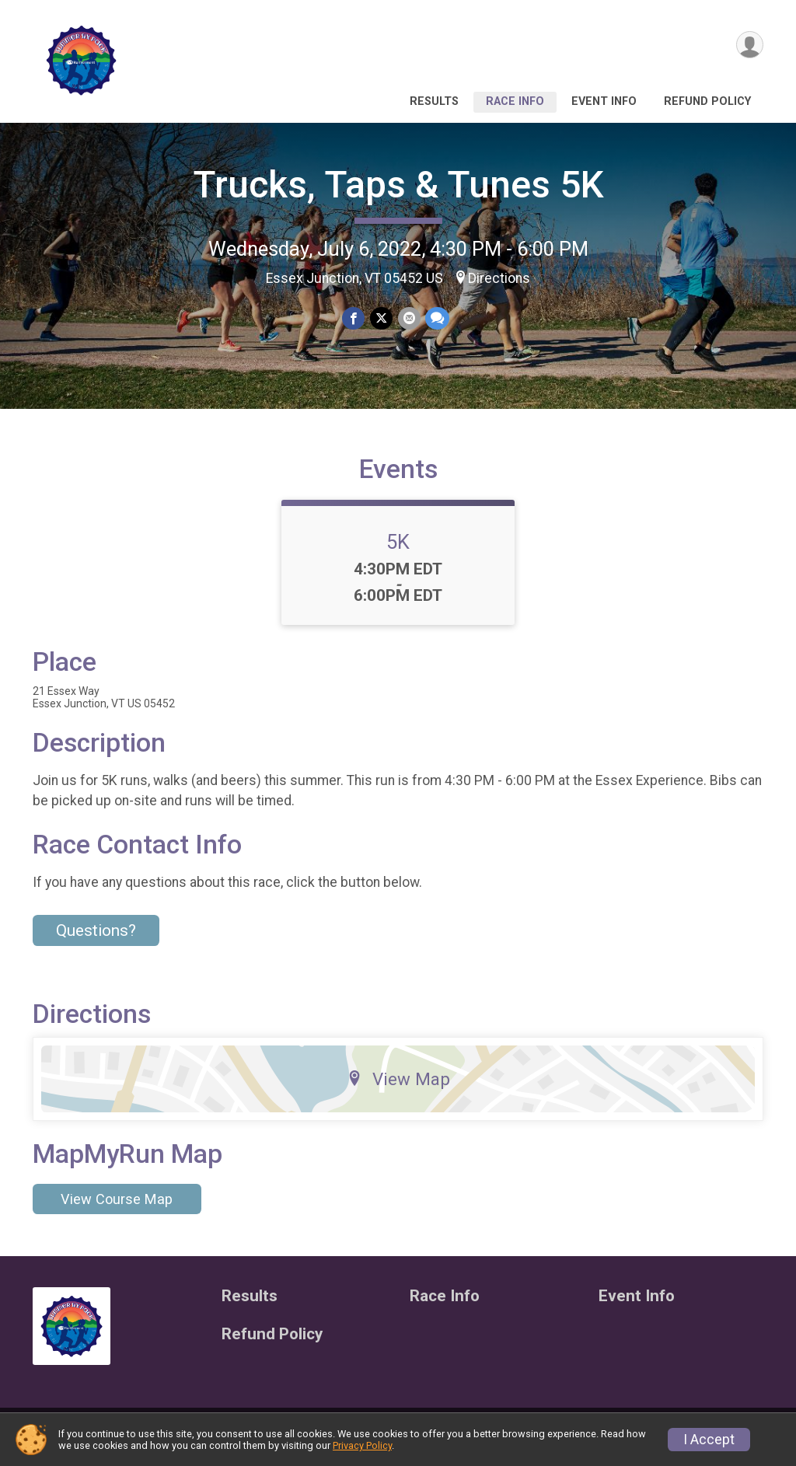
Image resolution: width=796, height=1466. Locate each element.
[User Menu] (749, 45)
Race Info (515, 101)
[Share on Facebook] (354, 318)
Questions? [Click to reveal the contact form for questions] (96, 939)
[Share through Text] (436, 318)
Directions (499, 278)
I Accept (709, 1439)
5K (398, 551)
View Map (398, 1088)
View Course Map (117, 1208)
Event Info (604, 101)
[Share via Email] (408, 318)
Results (434, 101)
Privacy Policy (362, 1445)
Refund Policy (707, 101)
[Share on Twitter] (381, 318)
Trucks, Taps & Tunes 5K (398, 184)
